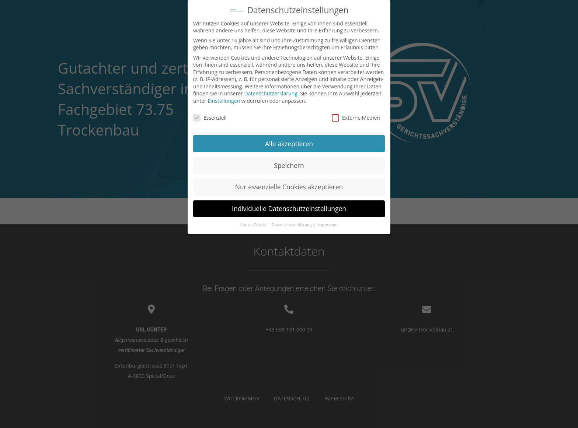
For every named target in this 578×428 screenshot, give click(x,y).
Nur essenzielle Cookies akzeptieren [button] (289, 183)
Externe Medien (356, 114)
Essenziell (210, 114)
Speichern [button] (289, 162)
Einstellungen (224, 97)
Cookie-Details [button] (253, 221)
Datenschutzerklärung (270, 90)
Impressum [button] (327, 221)
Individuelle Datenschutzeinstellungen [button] (289, 205)
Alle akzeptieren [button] (289, 140)
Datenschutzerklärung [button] (292, 221)
